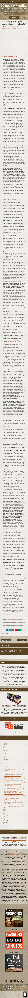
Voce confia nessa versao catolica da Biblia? (14, 806)
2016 (4, 810)
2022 (4, 746)
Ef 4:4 (19, 341)
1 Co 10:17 (14, 341)
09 (5, 757)
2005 (4, 826)
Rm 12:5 (10, 341)
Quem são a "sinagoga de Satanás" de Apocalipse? (13, 803)
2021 (4, 747)
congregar (10, 26)
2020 (4, 749)
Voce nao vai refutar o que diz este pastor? (14, 778)
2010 (4, 819)
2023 (4, 744)
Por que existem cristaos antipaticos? (13, 792)
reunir (18, 26)
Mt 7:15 (10, 528)
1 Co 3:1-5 (13, 329)
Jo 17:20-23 (13, 278)
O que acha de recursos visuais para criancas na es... (15, 772)
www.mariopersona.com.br (15, 619)
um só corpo (19, 28)
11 (4, 754)
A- (25, 995)
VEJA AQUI (13, 657)
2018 (4, 752)
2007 (4, 823)
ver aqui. (21, 713)
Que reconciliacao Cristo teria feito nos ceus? (15, 791)
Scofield (9, 28)
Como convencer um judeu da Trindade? (13, 800)
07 (5, 760)
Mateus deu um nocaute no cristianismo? (13, 794)
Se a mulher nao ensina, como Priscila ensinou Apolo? (15, 796)
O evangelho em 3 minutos (9, 837)
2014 (4, 813)
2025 (4, 742)
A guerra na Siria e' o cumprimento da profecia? (13, 799)
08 (5, 759)
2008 (4, 822)
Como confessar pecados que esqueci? (13, 804)
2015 (4, 812)
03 (5, 766)
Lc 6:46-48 (17, 556)
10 (5, 756)
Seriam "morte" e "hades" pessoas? (12, 786)
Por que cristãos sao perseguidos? (12, 768)
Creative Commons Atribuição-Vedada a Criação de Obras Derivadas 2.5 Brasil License (14, 840)
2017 (4, 809)
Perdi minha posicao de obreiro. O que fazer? (15, 788)
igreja (15, 26)
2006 (4, 825)
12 (4, 753)
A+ (25, 994)
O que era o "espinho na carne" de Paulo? (14, 774)
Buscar (14, 17)
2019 (4, 750)
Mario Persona (21, 837)
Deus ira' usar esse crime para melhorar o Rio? (15, 782)
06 (5, 762)
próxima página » (22, 640)
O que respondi (5, 869)
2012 (4, 816)
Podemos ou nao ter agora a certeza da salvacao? (13, 780)
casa (5, 26)
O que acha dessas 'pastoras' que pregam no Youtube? (15, 770)
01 (5, 807)
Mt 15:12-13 (6, 426)
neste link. (19, 684)
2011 (4, 817)
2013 (4, 815)
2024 (4, 743)
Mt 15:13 (11, 575)
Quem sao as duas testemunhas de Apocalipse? (12, 776)
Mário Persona (17, 988)
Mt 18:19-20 (15, 259)
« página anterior (6, 640)
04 (5, 765)
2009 (4, 820)
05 (5, 763)
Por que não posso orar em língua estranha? (14, 789)
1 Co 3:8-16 (16, 611)
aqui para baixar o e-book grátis (11, 706)
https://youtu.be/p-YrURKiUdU (10, 56)
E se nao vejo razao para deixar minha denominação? (13, 785)
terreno (14, 28)
